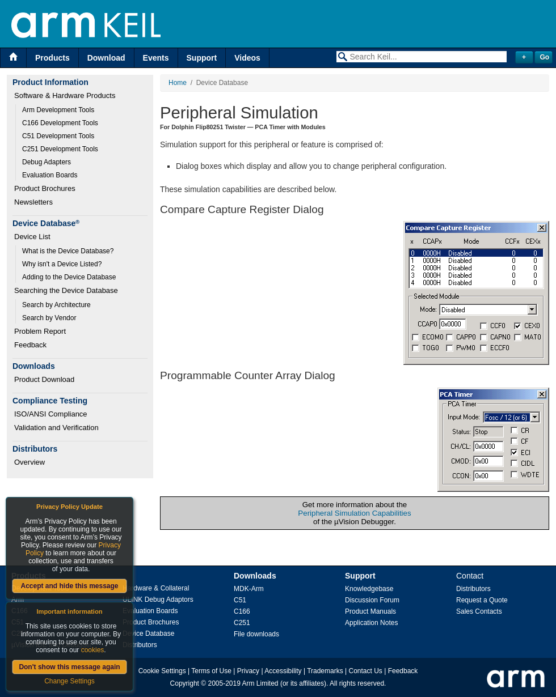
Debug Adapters (46, 162)
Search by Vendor (49, 318)
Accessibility (282, 671)
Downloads (255, 575)
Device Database (148, 634)
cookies (92, 650)
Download (106, 57)
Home (178, 83)
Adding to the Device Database (69, 277)
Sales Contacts (479, 611)
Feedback (30, 345)
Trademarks (325, 671)
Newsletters (33, 202)
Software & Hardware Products (64, 95)
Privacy (248, 671)
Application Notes (371, 623)
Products (52, 57)
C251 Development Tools (60, 149)
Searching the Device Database (66, 290)
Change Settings (69, 681)
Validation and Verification (56, 427)
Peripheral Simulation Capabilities (354, 513)
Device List (32, 236)
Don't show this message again (69, 667)
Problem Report (40, 331)
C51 (240, 600)
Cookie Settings (162, 671)
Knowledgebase (369, 589)
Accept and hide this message (69, 586)
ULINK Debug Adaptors (158, 600)
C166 (242, 611)
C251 (242, 623)
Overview (29, 462)
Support (202, 57)
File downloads (256, 634)
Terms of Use (211, 671)
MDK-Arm (249, 589)
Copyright (184, 683)
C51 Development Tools (58, 136)
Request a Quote (482, 600)
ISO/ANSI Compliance (50, 414)
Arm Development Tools (58, 110)
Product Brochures (44, 188)
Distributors (140, 645)
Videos (247, 57)
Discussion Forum (372, 600)
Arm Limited (260, 683)
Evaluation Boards (49, 175)
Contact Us (365, 671)
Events (156, 57)
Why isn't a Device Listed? (62, 264)
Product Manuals (370, 611)
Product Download (44, 379)
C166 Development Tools (60, 123)
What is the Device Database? (67, 251)
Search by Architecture (56, 305)
